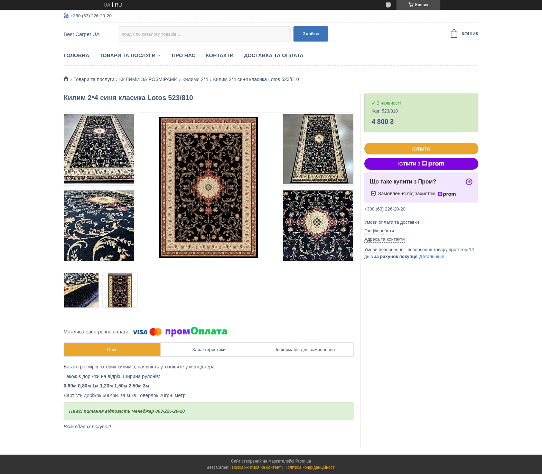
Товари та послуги (128, 55)
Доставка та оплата (273, 55)
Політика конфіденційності (310, 467)
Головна (76, 55)
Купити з (421, 164)
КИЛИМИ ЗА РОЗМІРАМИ (148, 79)
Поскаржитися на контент (256, 467)
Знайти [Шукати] (311, 33)
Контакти (219, 55)
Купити (421, 149)
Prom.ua (303, 461)
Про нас (184, 55)
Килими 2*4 (195, 79)
